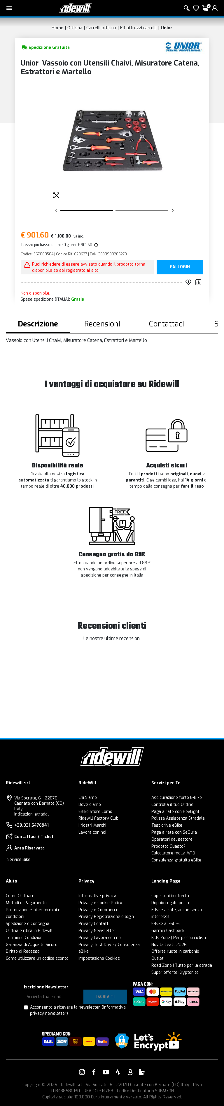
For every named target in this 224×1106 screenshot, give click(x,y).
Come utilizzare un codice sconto (37, 958)
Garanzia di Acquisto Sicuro (31, 944)
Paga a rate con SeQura (174, 832)
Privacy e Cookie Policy (100, 903)
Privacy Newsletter (97, 930)
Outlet (157, 958)
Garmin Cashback (167, 930)
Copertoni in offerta (170, 896)
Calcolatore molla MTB (173, 853)
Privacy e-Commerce (98, 910)
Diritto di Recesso (23, 951)
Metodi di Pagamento (26, 903)
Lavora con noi (92, 832)
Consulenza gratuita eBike (176, 860)
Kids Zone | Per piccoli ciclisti (178, 937)
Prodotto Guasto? (168, 846)
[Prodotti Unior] (183, 46)
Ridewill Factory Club (98, 818)
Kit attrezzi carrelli (138, 28)
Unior (166, 28)
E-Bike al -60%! (166, 923)
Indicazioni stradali (32, 814)
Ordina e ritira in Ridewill (29, 930)
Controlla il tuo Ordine (172, 804)
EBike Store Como (95, 811)
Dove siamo (89, 804)
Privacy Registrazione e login (106, 916)
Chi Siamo (87, 797)
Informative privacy (97, 896)
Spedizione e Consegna (27, 923)
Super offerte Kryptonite (175, 972)
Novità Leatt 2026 (169, 944)
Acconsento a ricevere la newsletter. (78, 1010)
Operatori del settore (171, 839)
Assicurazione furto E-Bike (176, 797)
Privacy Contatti (93, 923)
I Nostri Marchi (92, 825)
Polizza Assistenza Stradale (178, 818)
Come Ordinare (20, 896)
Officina (74, 28)
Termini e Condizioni (24, 937)
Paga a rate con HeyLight (175, 811)
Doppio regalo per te (170, 903)
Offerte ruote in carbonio (175, 951)
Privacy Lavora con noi (100, 937)
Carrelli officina (101, 28)
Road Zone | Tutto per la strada (181, 965)
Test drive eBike (166, 825)
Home (57, 28)
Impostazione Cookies (99, 958)
